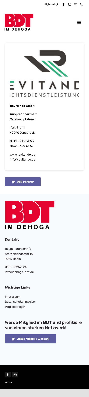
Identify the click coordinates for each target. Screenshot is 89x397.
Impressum (13, 296)
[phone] (81, 4)
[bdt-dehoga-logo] (18, 15)
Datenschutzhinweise (20, 301)
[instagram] (69, 4)
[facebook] (63, 4)
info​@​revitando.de (22, 160)
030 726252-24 (16, 267)
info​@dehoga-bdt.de (19, 272)
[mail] (75, 4)
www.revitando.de (22, 155)
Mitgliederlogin (51, 4)
